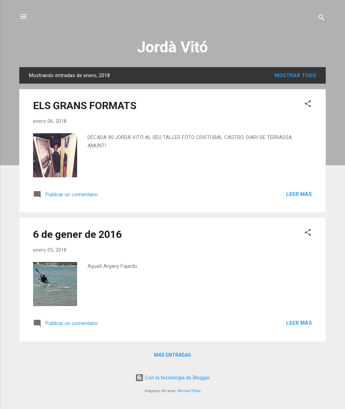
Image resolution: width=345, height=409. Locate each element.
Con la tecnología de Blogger (172, 378)
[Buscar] (321, 18)
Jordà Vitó (172, 47)
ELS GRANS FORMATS (84, 105)
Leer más (299, 194)
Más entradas (172, 355)
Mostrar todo (295, 75)
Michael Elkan (189, 391)
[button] (308, 104)
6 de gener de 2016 (77, 234)
